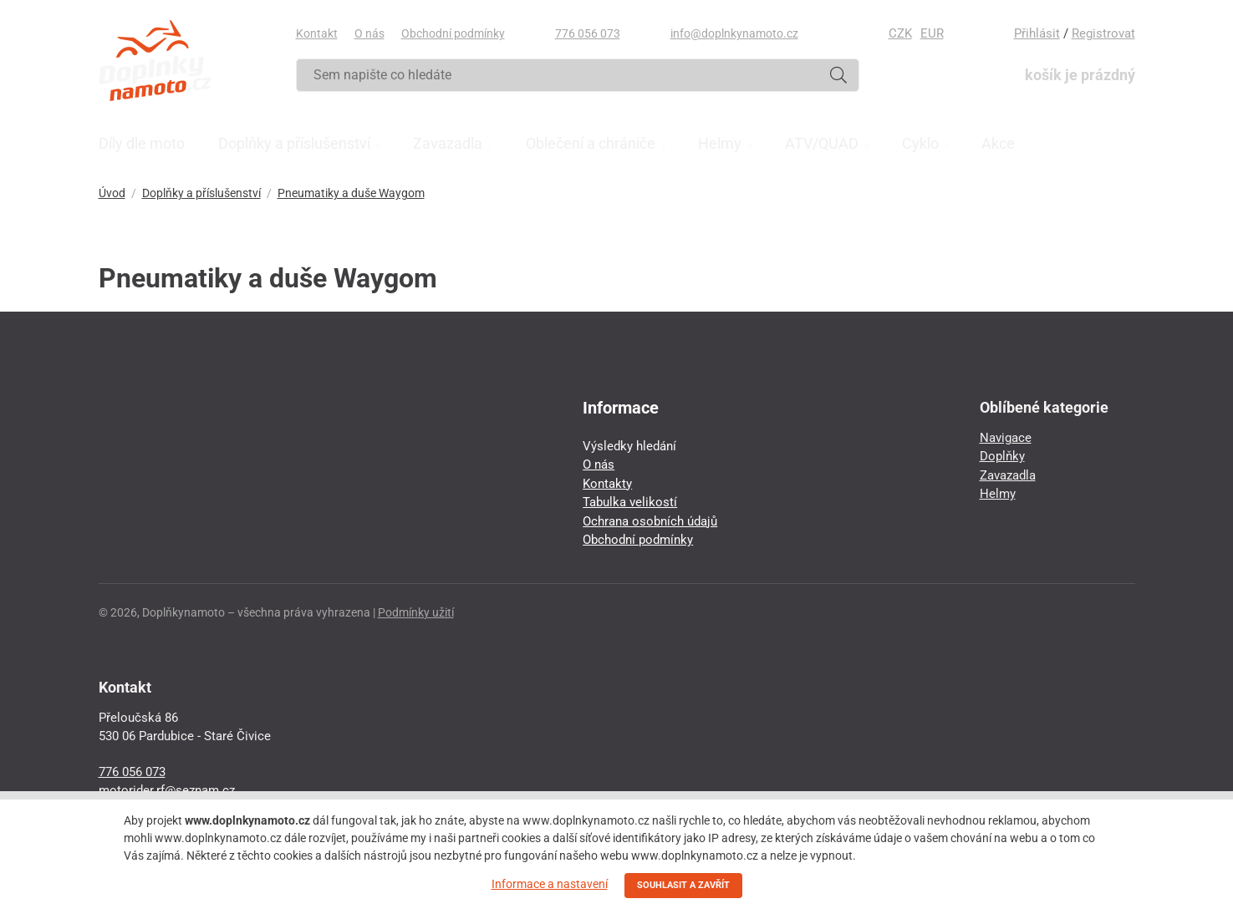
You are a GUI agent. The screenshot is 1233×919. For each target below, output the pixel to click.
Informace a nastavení (550, 884)
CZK (900, 33)
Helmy (998, 493)
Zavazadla (1008, 475)
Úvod (112, 193)
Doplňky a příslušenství (201, 193)
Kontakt (317, 33)
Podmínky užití (416, 612)
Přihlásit (1037, 33)
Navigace (1006, 437)
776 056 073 (587, 33)
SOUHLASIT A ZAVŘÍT (683, 885)
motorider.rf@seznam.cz (167, 790)
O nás (369, 33)
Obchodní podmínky (453, 33)
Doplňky (1002, 456)
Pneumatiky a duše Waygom (351, 193)
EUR (932, 33)
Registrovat (1103, 33)
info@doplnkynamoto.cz (734, 33)
